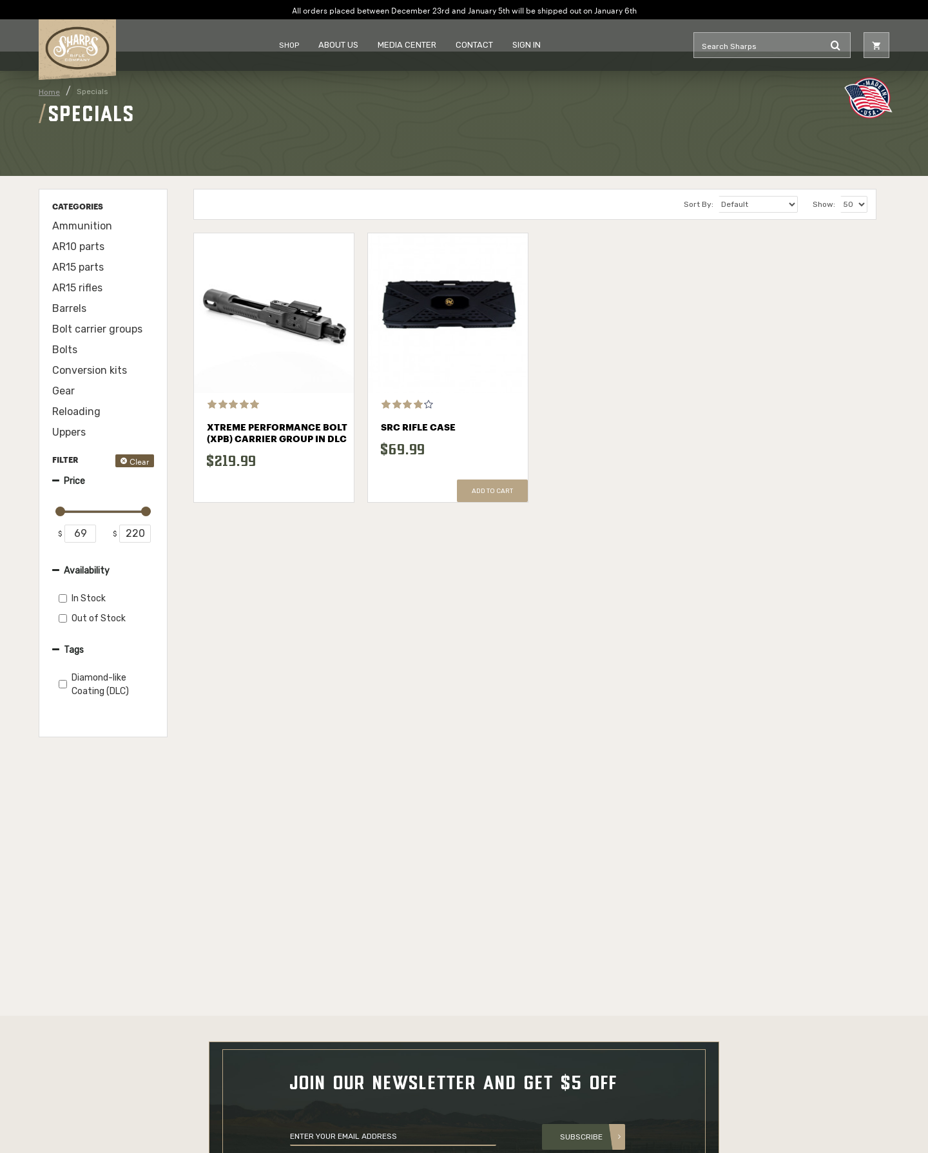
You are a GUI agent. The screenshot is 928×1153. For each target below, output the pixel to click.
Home (49, 92)
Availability (87, 570)
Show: (824, 204)
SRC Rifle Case (418, 427)
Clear (140, 460)
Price (74, 481)
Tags (74, 649)
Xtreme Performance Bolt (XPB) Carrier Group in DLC (277, 433)
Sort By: (698, 204)
